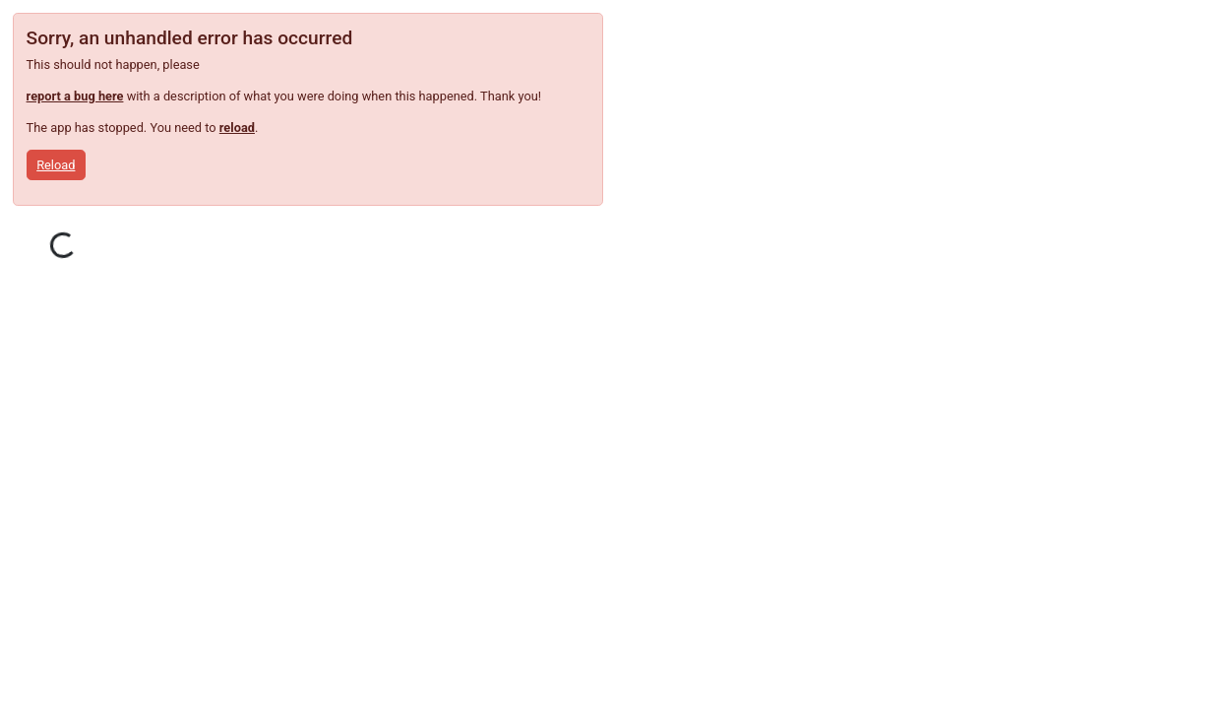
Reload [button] (55, 165)
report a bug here (75, 96)
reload (237, 127)
